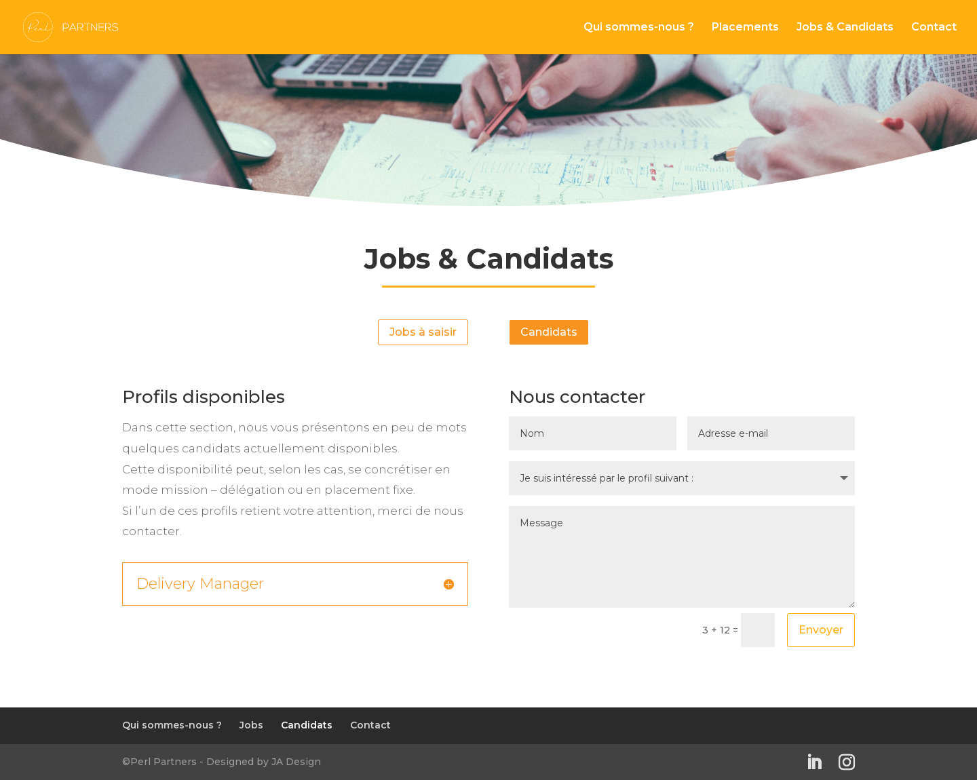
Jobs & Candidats (845, 27)
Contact (934, 27)
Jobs (251, 725)
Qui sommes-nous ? (638, 27)
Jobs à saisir (423, 332)
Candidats (548, 332)
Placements (745, 27)
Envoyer (821, 629)
